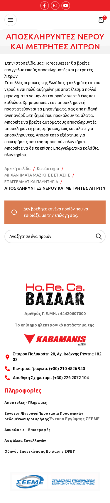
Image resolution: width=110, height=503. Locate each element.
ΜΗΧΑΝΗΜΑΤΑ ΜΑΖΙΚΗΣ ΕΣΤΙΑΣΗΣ (37, 175)
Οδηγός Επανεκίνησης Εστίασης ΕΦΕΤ (39, 451)
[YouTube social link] (65, 5)
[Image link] (55, 293)
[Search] (55, 236)
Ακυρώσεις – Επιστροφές (27, 430)
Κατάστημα (48, 168)
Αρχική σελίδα (17, 168)
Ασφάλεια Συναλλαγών (25, 440)
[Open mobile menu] (10, 20)
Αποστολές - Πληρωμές (25, 403)
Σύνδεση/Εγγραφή (21, 413)
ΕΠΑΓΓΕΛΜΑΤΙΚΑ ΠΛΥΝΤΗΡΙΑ (31, 181)
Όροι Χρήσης (37, 419)
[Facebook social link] (44, 5)
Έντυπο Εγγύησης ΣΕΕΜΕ (74, 418)
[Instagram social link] (55, 5)
